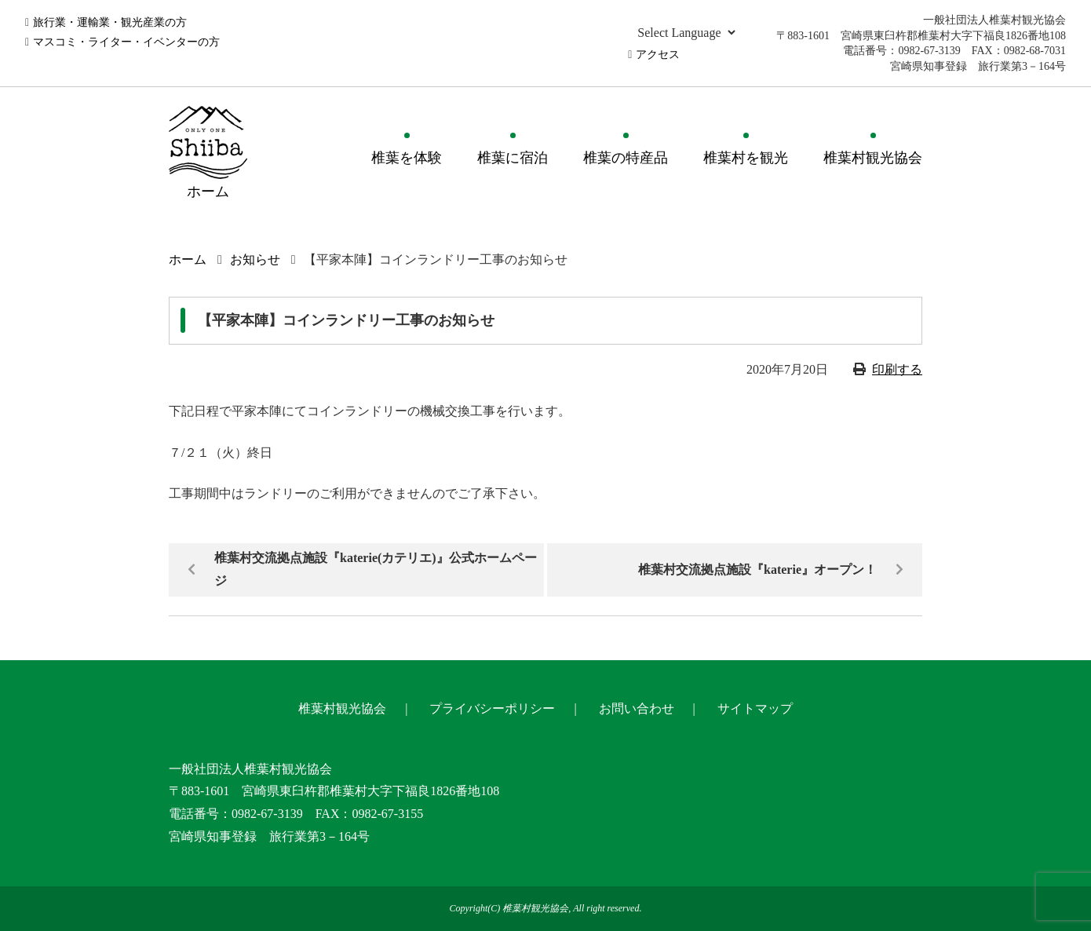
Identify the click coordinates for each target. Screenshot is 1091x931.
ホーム (187, 259)
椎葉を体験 (406, 158)
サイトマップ (755, 708)
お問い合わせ (636, 708)
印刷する (897, 369)
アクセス (658, 54)
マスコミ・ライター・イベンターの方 (126, 42)
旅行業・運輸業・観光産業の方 (110, 22)
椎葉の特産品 (625, 158)
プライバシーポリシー (492, 708)
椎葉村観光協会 (872, 158)
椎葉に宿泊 (512, 158)
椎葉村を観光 (745, 158)
